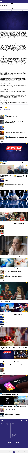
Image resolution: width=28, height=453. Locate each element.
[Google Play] (11, 442)
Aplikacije (13, 435)
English (1, 346)
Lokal (6, 429)
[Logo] (1, 1)
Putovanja (2, 429)
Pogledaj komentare (7, 109)
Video (13, 423)
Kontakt (13, 437)
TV (12, 424)
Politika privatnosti (14, 434)
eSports (7, 425)
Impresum (13, 432)
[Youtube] (26, 420)
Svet (14, 174)
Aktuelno (6, 270)
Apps (1, 393)
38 (3, 126)
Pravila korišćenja (14, 433)
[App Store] (17, 442)
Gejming (6, 408)
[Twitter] (23, 420)
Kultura (7, 423)
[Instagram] (24, 420)
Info (1, 423)
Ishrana (15, 267)
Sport (2, 424)
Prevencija (1, 255)
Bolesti (1, 267)
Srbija (6, 115)
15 (3, 115)
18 (3, 131)
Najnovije (5, 1)
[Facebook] (21, 420)
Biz (1, 425)
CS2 (0, 300)
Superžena (7, 424)
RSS (12, 436)
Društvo (6, 183)
